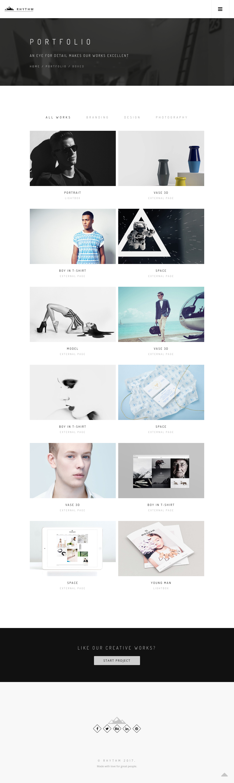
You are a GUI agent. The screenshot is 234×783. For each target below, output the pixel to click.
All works (58, 117)
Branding (97, 117)
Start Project (117, 661)
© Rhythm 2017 (116, 760)
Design (132, 117)
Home (35, 66)
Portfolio (56, 66)
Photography (172, 117)
